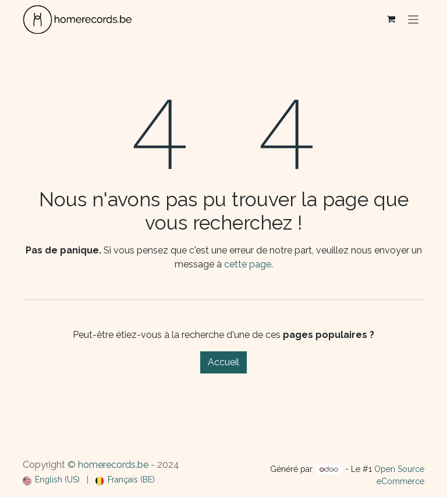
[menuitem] (51, 480)
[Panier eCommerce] (391, 19)
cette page (247, 264)
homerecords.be (113, 464)
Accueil (223, 362)
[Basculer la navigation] (413, 19)
